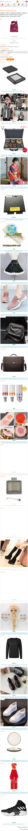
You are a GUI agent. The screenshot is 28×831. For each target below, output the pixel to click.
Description (3, 44)
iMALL (26, 829)
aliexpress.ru (3, 62)
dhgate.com (3, 540)
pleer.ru (2, 444)
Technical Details (4, 48)
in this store (3, 59)
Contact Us (25, 827)
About (19, 827)
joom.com (2, 603)
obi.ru (2, 508)
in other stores (10, 59)
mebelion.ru (3, 571)
